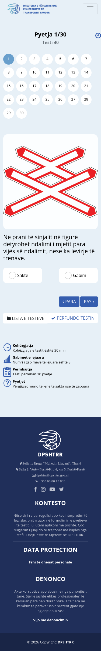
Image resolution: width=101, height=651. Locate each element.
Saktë (22, 275)
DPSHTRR (66, 642)
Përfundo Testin (73, 318)
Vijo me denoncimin (50, 619)
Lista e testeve (25, 318)
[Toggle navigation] (90, 9)
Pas (89, 302)
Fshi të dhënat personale (50, 562)
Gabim (79, 275)
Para (69, 302)
